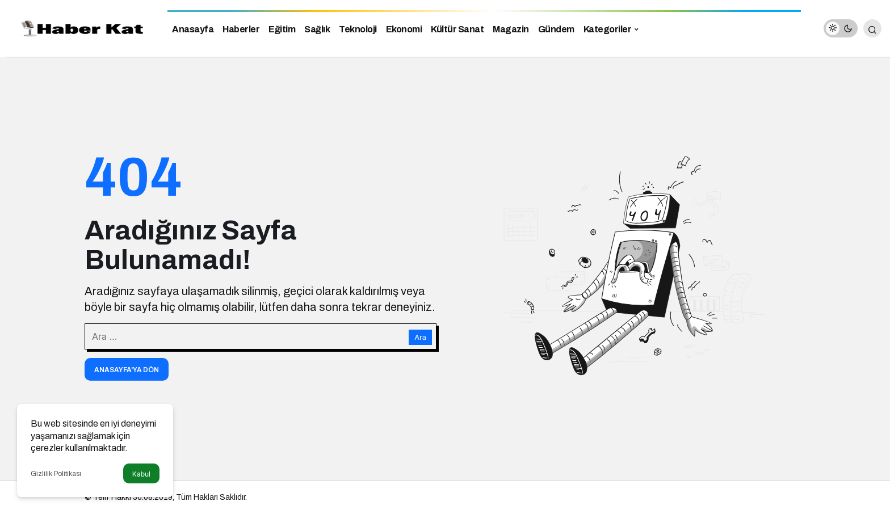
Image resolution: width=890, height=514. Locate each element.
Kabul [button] (141, 474)
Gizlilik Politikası (56, 474)
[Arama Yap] (872, 28)
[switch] (841, 28)
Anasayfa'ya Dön (126, 370)
